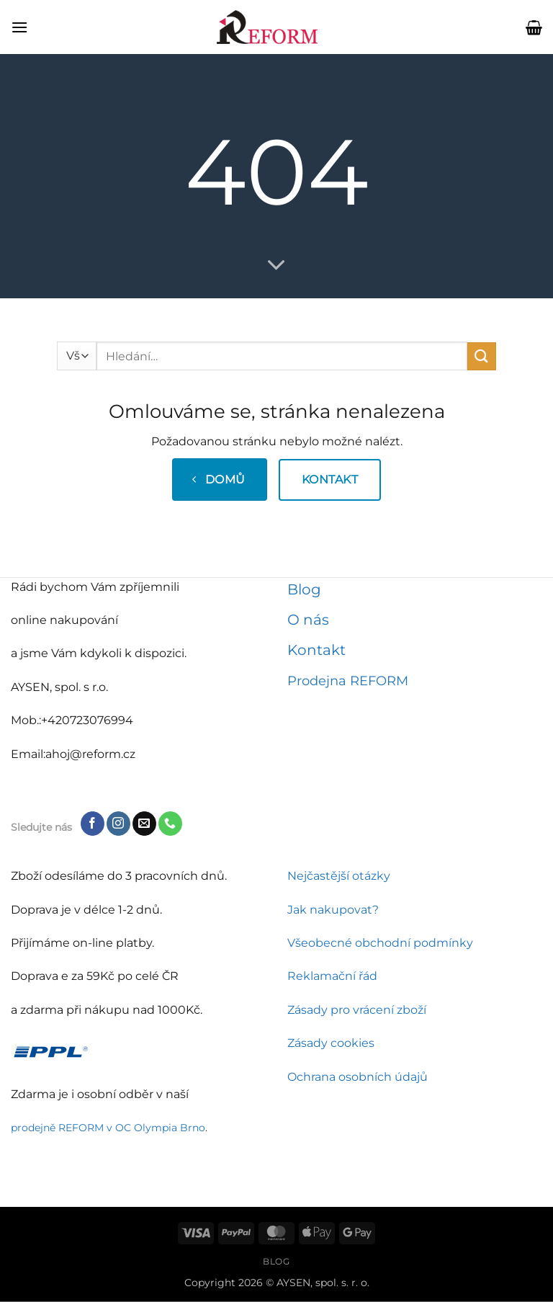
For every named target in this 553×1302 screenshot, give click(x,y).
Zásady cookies (330, 1043)
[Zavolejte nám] (170, 823)
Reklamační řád (332, 976)
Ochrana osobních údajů (357, 1077)
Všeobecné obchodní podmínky (380, 943)
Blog (304, 589)
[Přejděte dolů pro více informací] (276, 266)
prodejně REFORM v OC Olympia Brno (108, 1127)
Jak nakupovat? (333, 910)
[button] (19, 27)
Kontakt (316, 650)
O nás (308, 619)
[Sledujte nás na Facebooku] (92, 823)
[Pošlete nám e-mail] (144, 823)
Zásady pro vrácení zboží (356, 1010)
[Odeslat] (481, 356)
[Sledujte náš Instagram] (118, 823)
